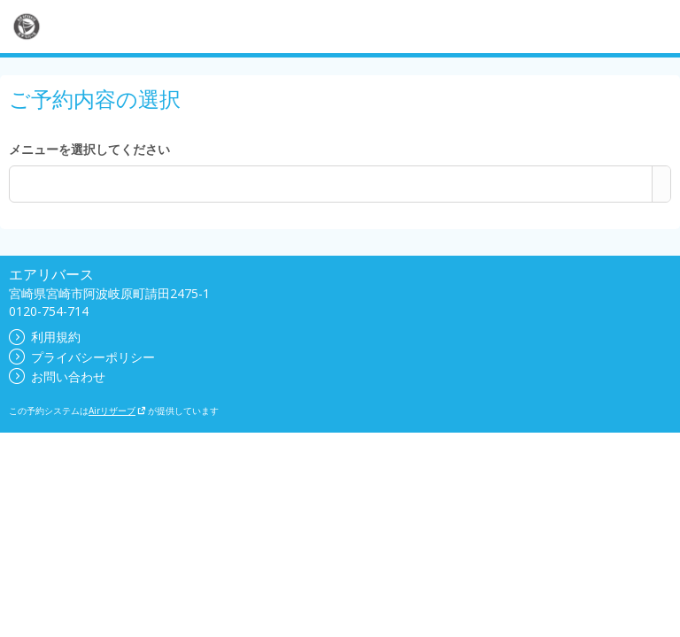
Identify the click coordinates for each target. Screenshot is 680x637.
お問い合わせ (57, 376)
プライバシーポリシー (82, 357)
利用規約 (45, 336)
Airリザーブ (117, 410)
